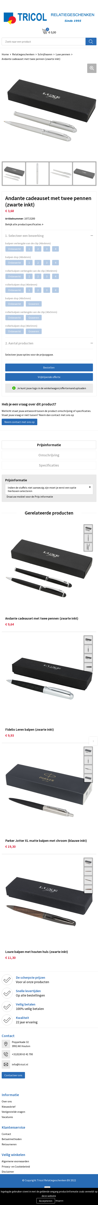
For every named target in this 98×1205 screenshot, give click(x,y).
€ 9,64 (9, 624)
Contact (6, 1134)
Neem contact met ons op (19, 422)
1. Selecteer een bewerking (24, 235)
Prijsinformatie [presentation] (49, 444)
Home (5, 54)
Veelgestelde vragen (13, 1111)
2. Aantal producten (19, 343)
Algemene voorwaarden (15, 1161)
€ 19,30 (10, 846)
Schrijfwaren (45, 54)
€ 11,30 (10, 957)
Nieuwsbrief (9, 1106)
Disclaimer (8, 1171)
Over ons (7, 1101)
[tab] (49, 445)
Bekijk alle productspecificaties (24, 224)
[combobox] (44, 41)
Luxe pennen (63, 54)
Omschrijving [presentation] (48, 455)
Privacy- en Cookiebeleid (16, 1166)
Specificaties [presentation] (49, 465)
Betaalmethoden (12, 1139)
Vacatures (7, 1117)
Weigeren (59, 1200)
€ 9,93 (9, 735)
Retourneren (9, 1144)
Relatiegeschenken (23, 54)
